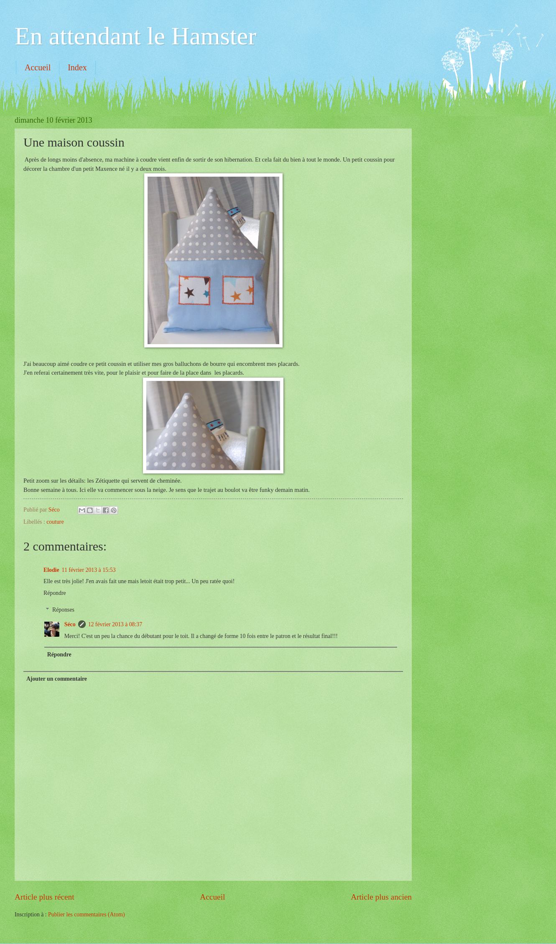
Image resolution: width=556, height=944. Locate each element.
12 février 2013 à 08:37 (115, 624)
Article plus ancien (381, 897)
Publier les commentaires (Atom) (86, 914)
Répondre (54, 593)
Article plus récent (44, 897)
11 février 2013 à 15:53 (89, 570)
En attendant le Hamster (135, 36)
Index (77, 67)
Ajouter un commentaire (56, 679)
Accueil (38, 67)
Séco (70, 624)
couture (55, 522)
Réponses (63, 610)
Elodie (51, 570)
